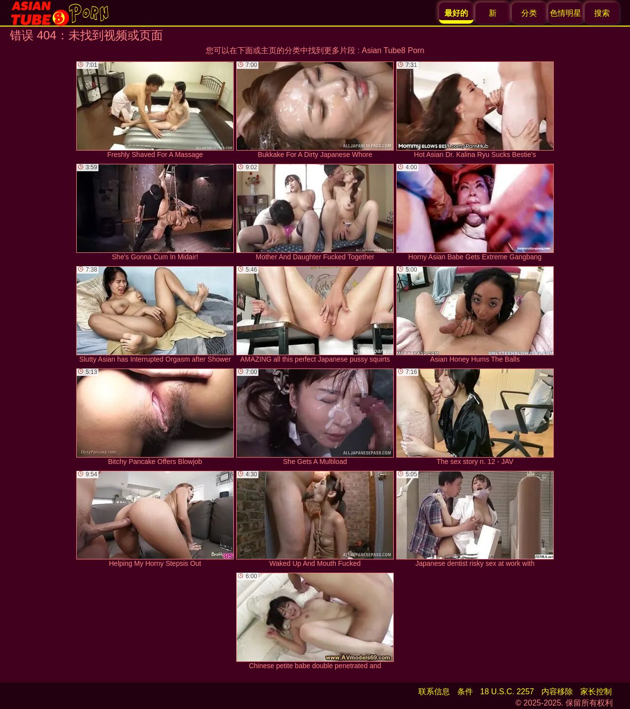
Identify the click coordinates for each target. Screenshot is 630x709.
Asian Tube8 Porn (393, 50)
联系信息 (434, 691)
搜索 (602, 13)
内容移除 (557, 691)
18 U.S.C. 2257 (507, 691)
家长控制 (596, 691)
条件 (465, 691)
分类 (529, 13)
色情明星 (565, 13)
